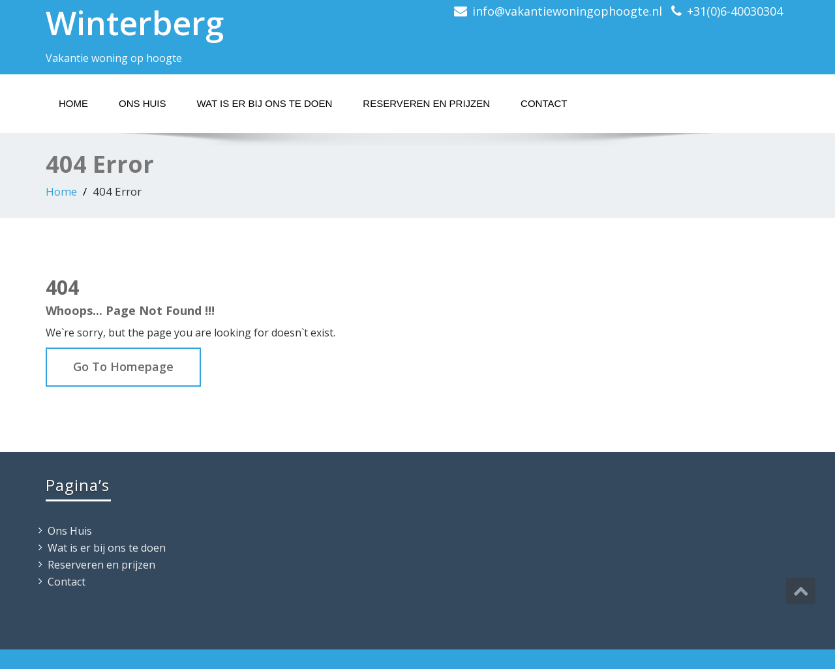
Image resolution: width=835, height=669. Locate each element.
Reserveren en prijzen (426, 103)
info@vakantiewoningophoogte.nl (567, 11)
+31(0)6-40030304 (735, 11)
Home (73, 103)
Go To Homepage (123, 366)
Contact (544, 103)
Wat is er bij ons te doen (265, 103)
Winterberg (135, 23)
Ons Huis (142, 103)
